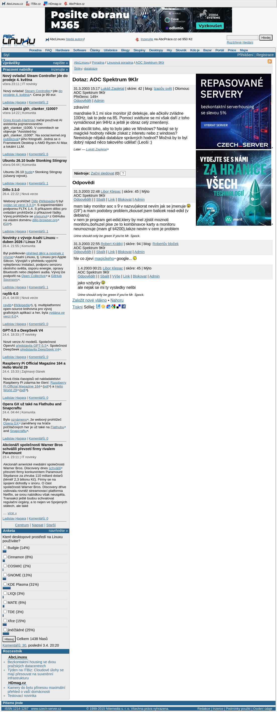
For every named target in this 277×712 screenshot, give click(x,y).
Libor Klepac (111, 191)
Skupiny (139, 50)
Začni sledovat (102, 173)
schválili (55, 468)
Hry (169, 50)
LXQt (10, 593)
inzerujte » (59, 69)
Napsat (37, 525)
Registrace (265, 55)
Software (79, 50)
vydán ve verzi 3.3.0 (18, 205)
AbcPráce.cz (74, 3)
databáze (90, 68)
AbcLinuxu (17, 657)
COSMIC (13, 566)
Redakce (203, 708)
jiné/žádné (14, 630)
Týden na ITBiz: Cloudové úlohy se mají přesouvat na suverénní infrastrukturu (36, 674)
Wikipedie (47, 201)
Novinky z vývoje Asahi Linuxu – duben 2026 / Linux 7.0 (30, 240)
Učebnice (110, 50)
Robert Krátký (112, 244)
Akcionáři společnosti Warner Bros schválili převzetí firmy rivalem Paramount (33, 449)
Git (7, 224)
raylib (7, 305)
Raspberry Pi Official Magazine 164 (34, 384)
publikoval (11, 139)
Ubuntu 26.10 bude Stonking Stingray (35, 161)
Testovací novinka (22, 696)
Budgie (11, 548)
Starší (51, 525)
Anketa (9, 531)
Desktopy (156, 50)
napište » (60, 63)
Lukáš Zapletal (112, 89)
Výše (116, 276)
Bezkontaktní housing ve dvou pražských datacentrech (32, 664)
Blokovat (125, 199)
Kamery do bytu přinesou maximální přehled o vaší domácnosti (36, 690)
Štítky (78, 68)
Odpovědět (82, 101)
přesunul (40, 216)
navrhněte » (58, 531)
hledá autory (75, 39)
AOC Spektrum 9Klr (150, 62)
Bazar (207, 50)
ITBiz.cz (33, 3)
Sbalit (100, 199)
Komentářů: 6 (38, 154)
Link (111, 199)
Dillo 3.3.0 (11, 190)
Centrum (22, 525)
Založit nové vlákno (89, 300)
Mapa (244, 50)
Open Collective (33, 276)
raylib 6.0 (10, 294)
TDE (9, 612)
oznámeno (19, 419)
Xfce (9, 621)
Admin (99, 101)
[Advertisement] (131, 158)
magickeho (104, 258)
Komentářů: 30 (14, 645)
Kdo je (194, 50)
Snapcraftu (18, 431)
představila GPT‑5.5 (31, 345)
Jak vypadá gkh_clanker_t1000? (30, 109)
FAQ (48, 50)
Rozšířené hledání (240, 42)
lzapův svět (163, 89)
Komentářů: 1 (38, 183)
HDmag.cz (52, 3)
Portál (219, 50)
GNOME (12, 575)
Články (95, 50)
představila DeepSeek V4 (39, 349)
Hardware (62, 50)
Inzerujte (147, 39)
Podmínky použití (238, 708)
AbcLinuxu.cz (12, 3)
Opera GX (11, 423)
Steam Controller (38, 91)
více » (12, 513)
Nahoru (117, 300)
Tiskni (77, 307)
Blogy (125, 50)
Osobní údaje (262, 708)
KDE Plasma (16, 584)
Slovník (181, 50)
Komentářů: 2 (38, 102)
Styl (6, 55)
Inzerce (218, 708)
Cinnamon (14, 557)
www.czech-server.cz (46, 708)
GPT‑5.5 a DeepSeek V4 (23, 330)
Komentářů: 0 (38, 324)
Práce (232, 50)
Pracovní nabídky (18, 69)
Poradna (35, 50)
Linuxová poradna (120, 62)
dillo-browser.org (45, 220)
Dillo (34, 201)
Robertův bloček (165, 244)
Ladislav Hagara (14, 102)
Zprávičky (11, 63)
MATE (10, 603)
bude (28, 172)
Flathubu (57, 427)
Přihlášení (245, 55)
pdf (46, 386)
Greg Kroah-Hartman (19, 120)
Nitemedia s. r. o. (118, 708)
